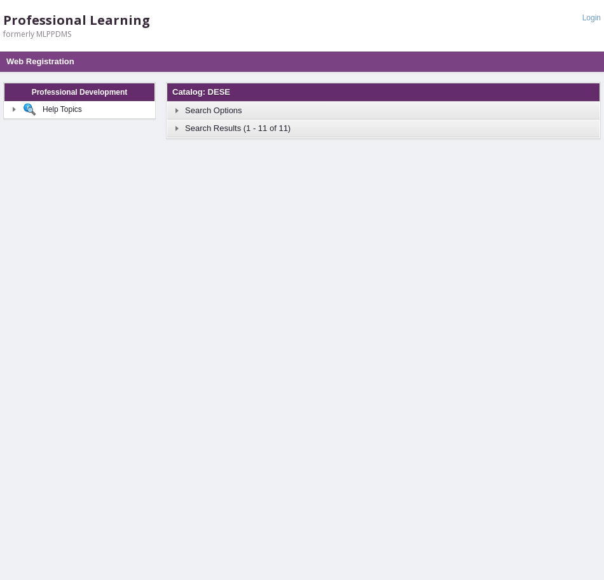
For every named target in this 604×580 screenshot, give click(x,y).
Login (591, 17)
